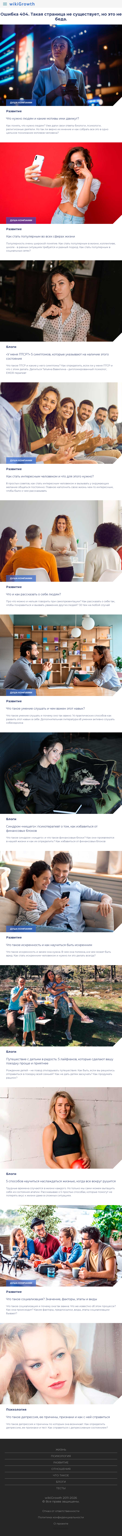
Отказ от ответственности (60, 1511)
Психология (16, 1409)
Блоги (11, 347)
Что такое (61, 1475)
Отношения (61, 1468)
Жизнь (61, 1449)
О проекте (61, 1523)
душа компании (21, 102)
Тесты (61, 1488)
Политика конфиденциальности (61, 1517)
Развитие (14, 111)
